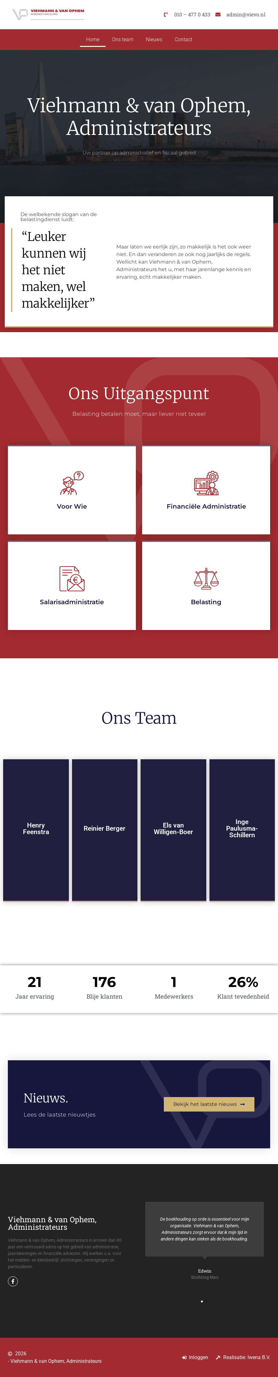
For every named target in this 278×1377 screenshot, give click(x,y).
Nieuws (154, 39)
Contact (183, 39)
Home (92, 39)
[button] (202, 1301)
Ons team (122, 39)
